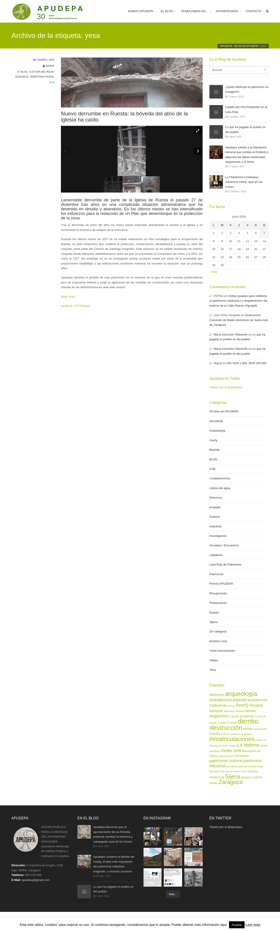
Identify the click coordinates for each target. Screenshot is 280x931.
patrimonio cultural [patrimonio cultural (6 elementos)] (225, 761)
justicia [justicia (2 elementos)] (259, 740)
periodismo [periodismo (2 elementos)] (232, 766)
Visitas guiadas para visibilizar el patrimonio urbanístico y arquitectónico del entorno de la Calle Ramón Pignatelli (238, 300)
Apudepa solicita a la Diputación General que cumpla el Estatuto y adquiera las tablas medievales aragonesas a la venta (246, 154)
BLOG (24, 71)
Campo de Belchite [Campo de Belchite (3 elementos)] (241, 716)
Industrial (215, 526)
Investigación (218, 536)
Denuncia (21, 76)
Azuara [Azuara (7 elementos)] (256, 705)
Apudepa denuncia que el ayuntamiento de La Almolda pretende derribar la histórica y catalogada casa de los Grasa (113, 834)
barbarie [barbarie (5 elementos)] (216, 711)
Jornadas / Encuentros (224, 545)
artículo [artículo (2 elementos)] (231, 705)
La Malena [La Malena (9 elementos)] (248, 744)
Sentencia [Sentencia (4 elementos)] (216, 777)
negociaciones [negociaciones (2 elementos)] (226, 756)
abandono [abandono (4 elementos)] (216, 695)
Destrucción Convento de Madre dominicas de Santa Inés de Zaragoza (238, 319)
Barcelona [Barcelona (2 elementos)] (229, 711)
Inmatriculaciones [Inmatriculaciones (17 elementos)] (232, 739)
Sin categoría (218, 631)
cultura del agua (41, 71)
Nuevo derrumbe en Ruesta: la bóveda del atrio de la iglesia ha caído (124, 116)
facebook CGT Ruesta (75, 306)
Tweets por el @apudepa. (226, 387)
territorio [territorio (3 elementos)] (246, 777)
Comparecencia (219, 478)
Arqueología (217, 430)
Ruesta (214, 612)
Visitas (213, 660)
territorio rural (42, 76)
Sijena (213, 622)
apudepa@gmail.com (36, 880)
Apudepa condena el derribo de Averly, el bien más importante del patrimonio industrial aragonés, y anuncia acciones (113, 864)
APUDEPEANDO (227, 11)
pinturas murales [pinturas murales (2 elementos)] (248, 766)
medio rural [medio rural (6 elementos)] (231, 750)
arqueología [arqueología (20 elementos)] (241, 693)
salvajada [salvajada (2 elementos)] (253, 771)
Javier (50, 65)
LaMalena (215, 555)
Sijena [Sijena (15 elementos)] (233, 776)
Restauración (218, 603)
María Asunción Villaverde (231, 334)
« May (213, 272)
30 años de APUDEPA (223, 411)
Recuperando (218, 593)
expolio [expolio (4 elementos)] (214, 734)
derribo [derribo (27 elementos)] (248, 721)
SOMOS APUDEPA (140, 11)
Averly (213, 440)
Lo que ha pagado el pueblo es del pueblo (245, 129)
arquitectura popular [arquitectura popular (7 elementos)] (228, 699)
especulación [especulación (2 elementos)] (260, 729)
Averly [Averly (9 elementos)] (242, 705)
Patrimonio (216, 574)
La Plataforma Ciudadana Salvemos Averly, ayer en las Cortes (244, 182)
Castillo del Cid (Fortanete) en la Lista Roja (246, 109)
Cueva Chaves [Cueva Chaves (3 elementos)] (227, 722)
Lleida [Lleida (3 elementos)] (264, 745)
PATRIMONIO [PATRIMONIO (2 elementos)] (241, 756)
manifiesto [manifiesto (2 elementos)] (214, 751)
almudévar (216, 421)
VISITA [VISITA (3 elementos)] (257, 777)
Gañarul (214, 516)
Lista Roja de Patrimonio (225, 564)
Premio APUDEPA (221, 583)
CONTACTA (253, 11)
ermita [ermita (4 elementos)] (247, 729)
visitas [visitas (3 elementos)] (213, 783)
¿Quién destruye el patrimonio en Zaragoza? (246, 89)
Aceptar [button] (237, 924)
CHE (212, 469)
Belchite (214, 449)
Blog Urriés (68, 296)
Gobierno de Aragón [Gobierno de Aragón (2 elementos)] (241, 734)
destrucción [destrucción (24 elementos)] (225, 727)
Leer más (252, 924)
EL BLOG (167, 11)
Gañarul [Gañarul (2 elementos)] (225, 734)
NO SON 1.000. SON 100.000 (246, 363)
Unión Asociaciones (222, 650)
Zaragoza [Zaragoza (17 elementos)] (230, 782)
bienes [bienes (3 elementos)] (240, 711)
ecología (214, 507)
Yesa (212, 669)
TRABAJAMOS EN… (194, 11)
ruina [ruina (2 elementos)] (244, 771)
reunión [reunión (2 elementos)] (237, 771)
